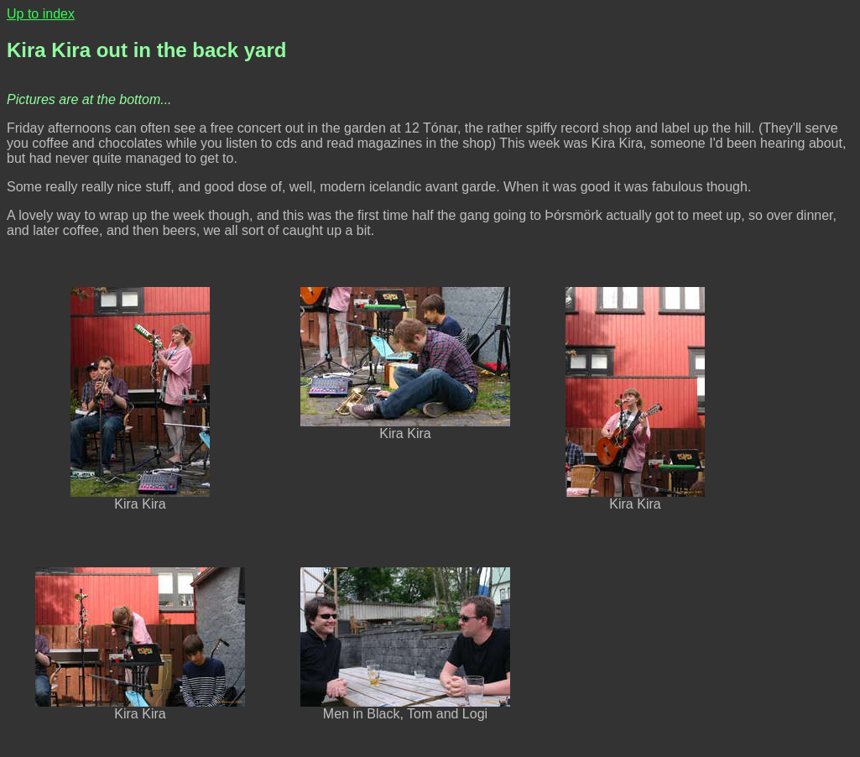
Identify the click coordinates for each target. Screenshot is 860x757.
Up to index (41, 14)
